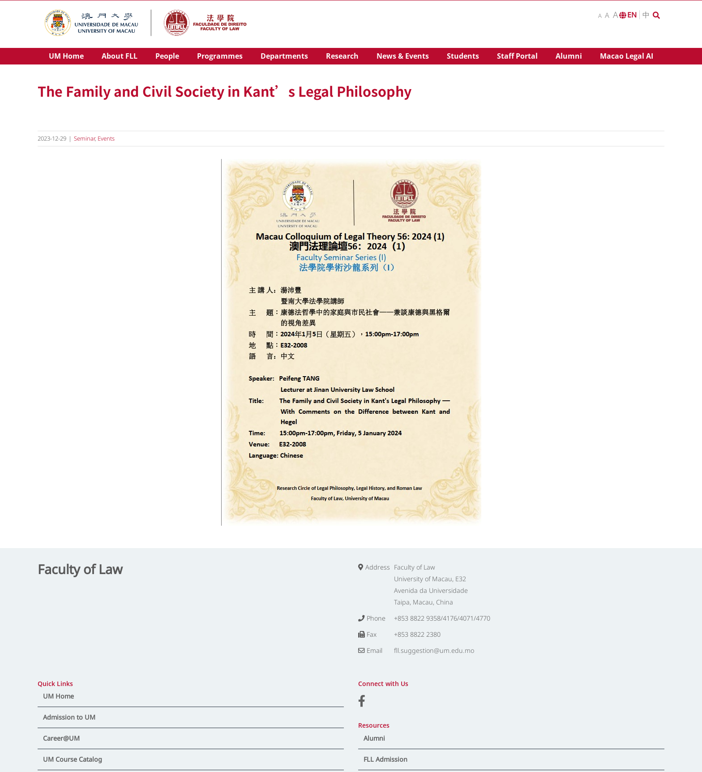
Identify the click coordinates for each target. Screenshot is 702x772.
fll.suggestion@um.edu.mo (434, 650)
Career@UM (61, 738)
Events (106, 138)
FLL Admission (385, 759)
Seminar (84, 138)
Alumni (374, 738)
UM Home (58, 696)
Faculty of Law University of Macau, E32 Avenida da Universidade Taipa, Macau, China (431, 584)
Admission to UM (69, 717)
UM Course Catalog (72, 759)
